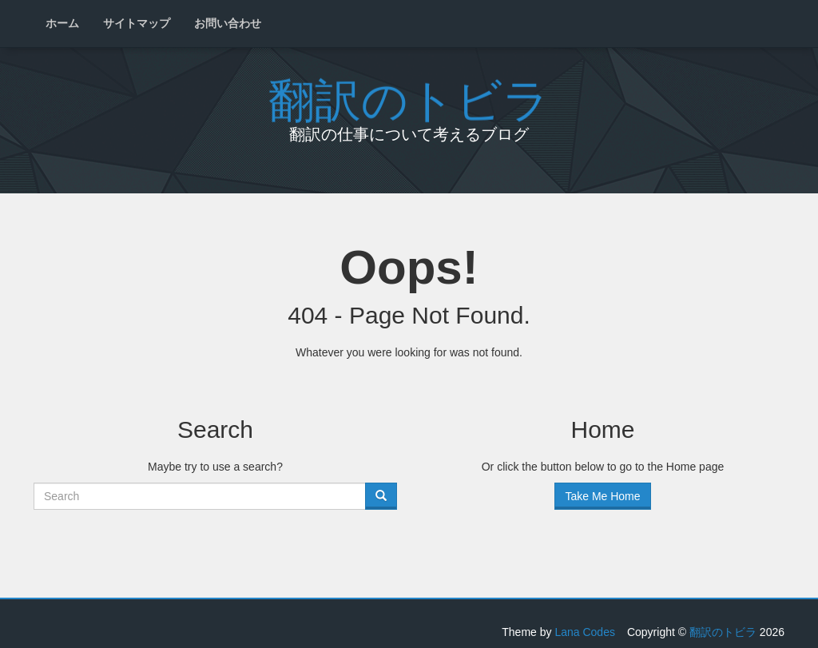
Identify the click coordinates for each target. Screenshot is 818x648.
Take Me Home (602, 496)
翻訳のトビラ (409, 94)
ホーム (62, 23)
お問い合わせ (227, 23)
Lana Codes (584, 632)
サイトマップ (136, 23)
